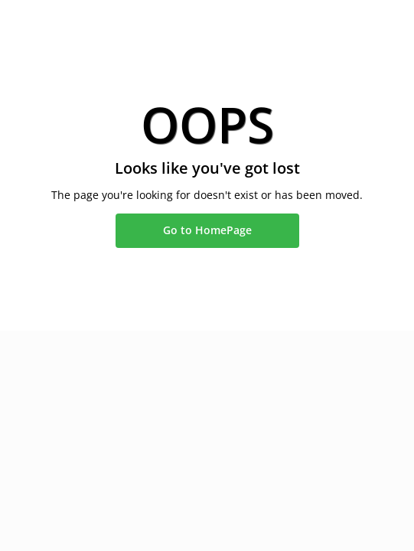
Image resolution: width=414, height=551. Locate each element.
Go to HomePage (207, 230)
